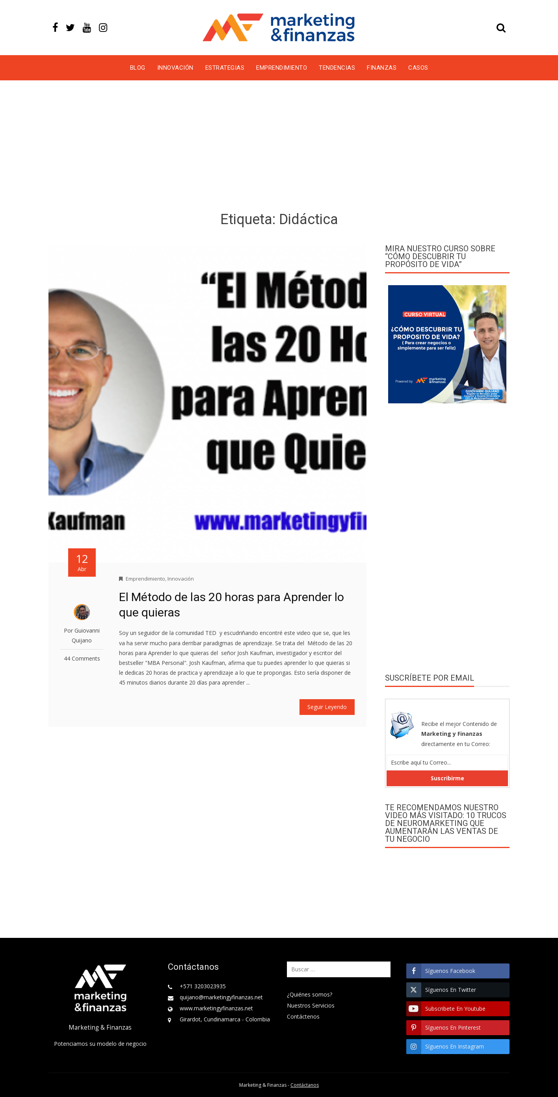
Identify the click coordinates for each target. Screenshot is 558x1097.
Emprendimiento (281, 67)
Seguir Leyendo (327, 707)
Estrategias (225, 67)
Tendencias (337, 67)
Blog (137, 67)
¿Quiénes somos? (309, 994)
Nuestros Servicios (311, 1005)
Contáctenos (303, 1016)
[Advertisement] (279, 147)
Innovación (175, 67)
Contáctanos (304, 1085)
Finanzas (381, 67)
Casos (418, 67)
